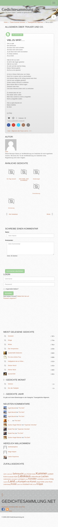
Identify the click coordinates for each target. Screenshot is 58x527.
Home (6, 22)
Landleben (40, 479)
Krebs (33, 474)
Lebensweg (6, 484)
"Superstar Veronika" (30, 425)
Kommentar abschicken (15, 271)
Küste (14, 484)
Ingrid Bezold (12, 408)
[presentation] (24, 263)
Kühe (16, 477)
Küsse (29, 474)
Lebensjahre (14, 479)
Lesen (18, 484)
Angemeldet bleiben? (11, 289)
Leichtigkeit (21, 479)
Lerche (34, 484)
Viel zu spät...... (16, 40)
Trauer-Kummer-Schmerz (17, 22)
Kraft (30, 484)
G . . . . (10, 420)
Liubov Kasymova (13, 456)
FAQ (23, 507)
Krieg (51, 479)
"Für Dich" (22, 408)
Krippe (39, 484)
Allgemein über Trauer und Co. (19, 131)
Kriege (10, 340)
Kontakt (12, 507)
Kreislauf (26, 484)
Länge (38, 482)
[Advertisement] (20, 316)
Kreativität (10, 477)
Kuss (50, 482)
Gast (8, 131)
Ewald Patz (11, 429)
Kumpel (22, 481)
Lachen (45, 476)
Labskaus (24, 476)
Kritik (28, 482)
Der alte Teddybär (13, 388)
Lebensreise (7, 479)
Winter (10, 344)
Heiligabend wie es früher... (16, 361)
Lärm (4, 474)
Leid (16, 482)
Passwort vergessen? (9, 298)
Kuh (21, 484)
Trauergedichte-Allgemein (35, 22)
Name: (7, 232)
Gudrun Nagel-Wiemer (15, 425)
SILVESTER (11, 374)
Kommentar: (9, 240)
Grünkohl (11, 336)
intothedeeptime (13, 447)
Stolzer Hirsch (12, 365)
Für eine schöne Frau (14, 357)
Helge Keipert (12, 452)
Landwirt (50, 474)
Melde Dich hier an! (23, 296)
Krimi (5, 477)
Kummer (41, 473)
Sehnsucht (18, 473)
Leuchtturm (46, 479)
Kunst (33, 481)
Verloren (10, 384)
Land (11, 481)
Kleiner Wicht (12, 370)
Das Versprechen (13, 348)
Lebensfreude (36, 477)
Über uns (18, 507)
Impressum (5, 507)
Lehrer (47, 482)
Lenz (25, 474)
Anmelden (8, 293)
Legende (5, 482)
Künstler (32, 479)
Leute (26, 479)
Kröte (42, 482)
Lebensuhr (9, 474)
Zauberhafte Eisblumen (15, 353)
